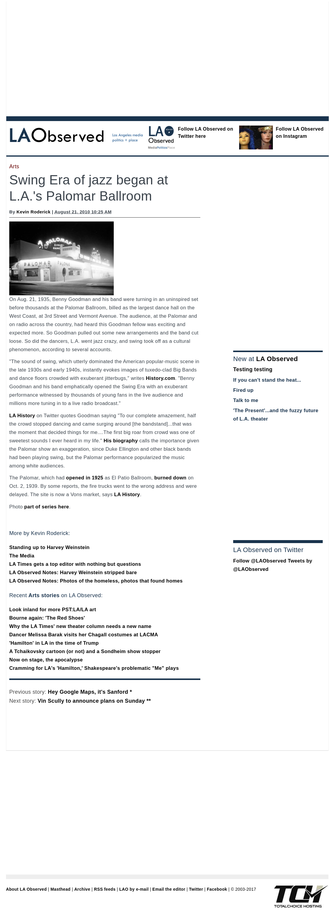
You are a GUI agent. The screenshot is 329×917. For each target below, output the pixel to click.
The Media (21, 556)
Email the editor (168, 889)
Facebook (217, 889)
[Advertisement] (56, 57)
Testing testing (253, 369)
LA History (22, 415)
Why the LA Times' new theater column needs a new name (80, 626)
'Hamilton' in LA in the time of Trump (54, 643)
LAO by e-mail (133, 889)
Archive (82, 889)
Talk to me (245, 400)
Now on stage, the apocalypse (46, 660)
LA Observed (277, 359)
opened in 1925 (84, 478)
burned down (170, 478)
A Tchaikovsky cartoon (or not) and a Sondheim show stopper (85, 651)
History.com (160, 378)
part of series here (46, 507)
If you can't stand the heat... (267, 380)
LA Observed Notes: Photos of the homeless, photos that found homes (96, 581)
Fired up (243, 390)
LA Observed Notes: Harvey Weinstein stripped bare (73, 572)
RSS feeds (105, 889)
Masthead (60, 889)
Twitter (196, 889)
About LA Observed (26, 889)
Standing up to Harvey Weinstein (49, 547)
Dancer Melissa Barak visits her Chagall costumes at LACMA (83, 635)
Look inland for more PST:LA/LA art (52, 609)
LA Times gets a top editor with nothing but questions (75, 564)
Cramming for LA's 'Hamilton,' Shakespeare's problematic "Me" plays (94, 668)
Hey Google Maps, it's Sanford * (90, 692)
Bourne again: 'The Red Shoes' (47, 618)
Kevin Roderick (33, 211)
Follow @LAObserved (259, 561)
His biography (121, 441)
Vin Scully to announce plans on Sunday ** (94, 701)
